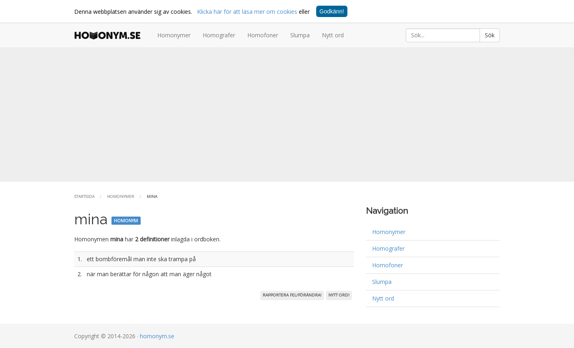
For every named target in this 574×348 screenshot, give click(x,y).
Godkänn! (331, 11)
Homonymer (174, 35)
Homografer (219, 35)
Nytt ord (333, 35)
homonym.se (157, 336)
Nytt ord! (338, 295)
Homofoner (262, 35)
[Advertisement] (287, 115)
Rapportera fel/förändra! (292, 295)
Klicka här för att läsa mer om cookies (247, 11)
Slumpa (300, 35)
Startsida (84, 196)
